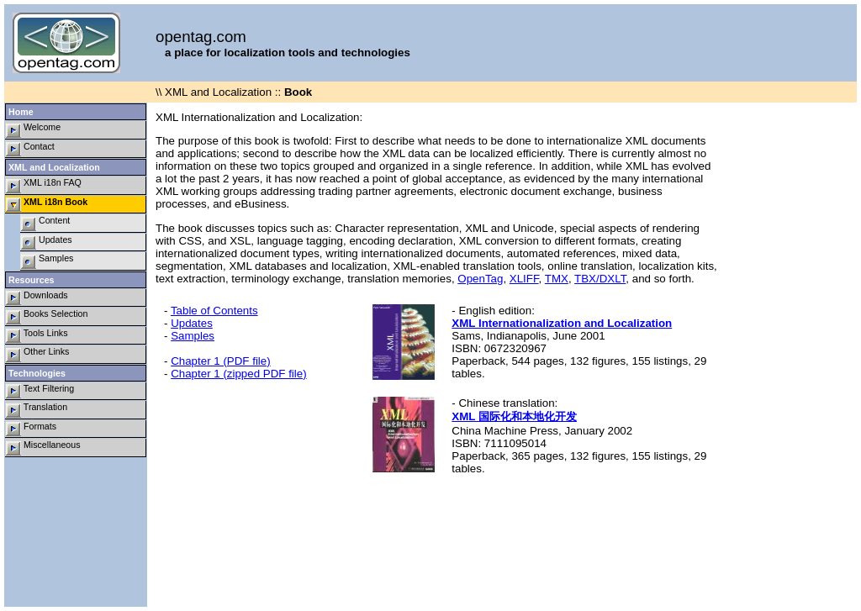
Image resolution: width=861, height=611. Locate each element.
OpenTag (480, 278)
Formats (31, 429)
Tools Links (36, 336)
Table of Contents (214, 310)
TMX (556, 278)
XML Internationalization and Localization (562, 323)
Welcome (33, 130)
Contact (30, 149)
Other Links (37, 354)
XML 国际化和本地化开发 (514, 416)
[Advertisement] (789, 355)
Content (45, 223)
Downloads (37, 298)
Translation (36, 410)
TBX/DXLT (600, 278)
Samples (47, 261)
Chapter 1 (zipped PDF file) (239, 373)
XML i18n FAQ (44, 185)
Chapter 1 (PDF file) (221, 361)
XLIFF (524, 278)
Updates (46, 242)
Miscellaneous (43, 448)
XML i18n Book (46, 205)
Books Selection (46, 316)
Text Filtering (40, 391)
